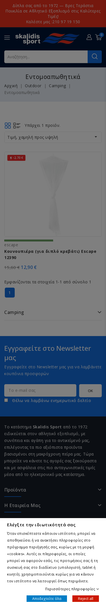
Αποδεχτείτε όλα (46, 598)
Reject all (85, 598)
